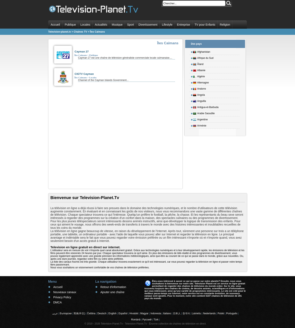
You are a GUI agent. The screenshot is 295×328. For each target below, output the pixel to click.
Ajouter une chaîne (112, 292)
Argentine (200, 118)
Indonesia (156, 313)
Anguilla (199, 100)
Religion (225, 24)
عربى (55, 313)
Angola (199, 94)
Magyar (144, 313)
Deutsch (101, 313)
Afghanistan (201, 51)
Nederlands (209, 313)
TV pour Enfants (205, 24)
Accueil (55, 24)
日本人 (176, 313)
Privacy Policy (62, 297)
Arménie (199, 125)
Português (231, 313)
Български (66, 313)
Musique (117, 24)
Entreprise (183, 24)
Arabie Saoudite (204, 112)
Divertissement (148, 24)
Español (122, 313)
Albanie (199, 69)
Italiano (167, 313)
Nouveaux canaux (64, 292)
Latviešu (196, 313)
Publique (70, 24)
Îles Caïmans (80, 55)
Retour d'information (113, 287)
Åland (198, 63)
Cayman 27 (82, 51)
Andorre (199, 88)
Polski (221, 313)
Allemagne (201, 82)
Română (135, 319)
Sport (130, 24)
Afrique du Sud (203, 57)
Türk (156, 319)
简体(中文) (79, 313)
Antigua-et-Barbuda (206, 106)
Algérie (199, 75)
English (112, 313)
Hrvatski (133, 313)
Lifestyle (167, 24)
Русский (147, 319)
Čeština (91, 313)
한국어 (186, 313)
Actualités (101, 24)
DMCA (57, 302)
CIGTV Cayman (84, 73)
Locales (85, 24)
